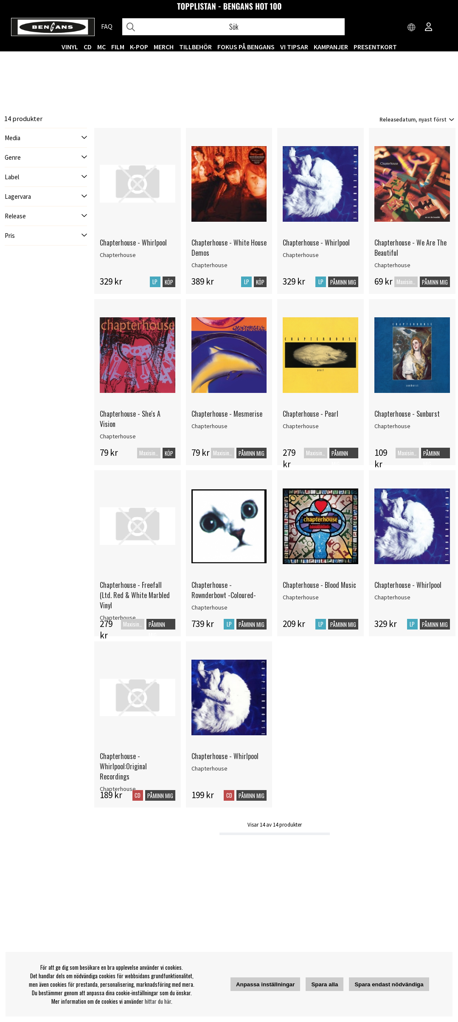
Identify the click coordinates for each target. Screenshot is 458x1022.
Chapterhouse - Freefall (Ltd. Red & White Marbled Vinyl (135, 595)
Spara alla (324, 984)
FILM (117, 46)
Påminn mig (343, 282)
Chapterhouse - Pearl (310, 414)
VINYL (70, 46)
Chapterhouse (118, 255)
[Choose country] (411, 27)
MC (101, 46)
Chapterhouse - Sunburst (407, 414)
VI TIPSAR (294, 46)
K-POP (139, 46)
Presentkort (375, 46)
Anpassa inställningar (265, 984)
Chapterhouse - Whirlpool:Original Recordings (123, 766)
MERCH (164, 46)
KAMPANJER (331, 46)
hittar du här (158, 1001)
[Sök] (233, 26)
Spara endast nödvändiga (388, 984)
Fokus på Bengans (246, 46)
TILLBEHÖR (195, 46)
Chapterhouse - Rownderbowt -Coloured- (223, 590)
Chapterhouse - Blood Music (319, 585)
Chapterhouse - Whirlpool (133, 242)
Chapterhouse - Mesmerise (226, 414)
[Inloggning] (429, 28)
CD (88, 46)
